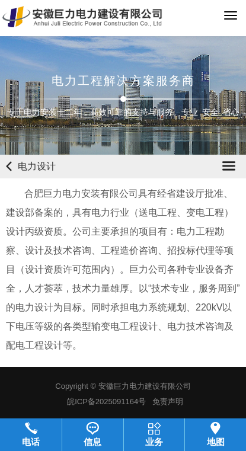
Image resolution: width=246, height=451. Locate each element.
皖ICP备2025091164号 (106, 401)
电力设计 (37, 166)
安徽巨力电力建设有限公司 (144, 386)
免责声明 (167, 401)
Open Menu (228, 166)
